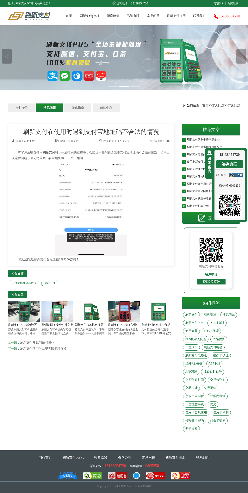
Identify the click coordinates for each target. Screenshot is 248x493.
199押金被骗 (193, 363)
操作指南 (78, 107)
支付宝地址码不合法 (24, 283)
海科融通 (210, 314)
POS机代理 (211, 331)
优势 (213, 404)
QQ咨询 (218, 3)
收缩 (208, 164)
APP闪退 (191, 371)
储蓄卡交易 (218, 420)
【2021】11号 (212, 371)
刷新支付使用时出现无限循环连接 (43, 348)
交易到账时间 (194, 379)
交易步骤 (191, 388)
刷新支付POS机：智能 (122, 324)
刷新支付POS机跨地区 (22, 324)
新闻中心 (106, 107)
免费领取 (232, 3)
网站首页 (45, 457)
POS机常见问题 (195, 339)
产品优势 (219, 339)
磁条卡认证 (221, 355)
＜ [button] (6, 56)
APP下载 (214, 363)
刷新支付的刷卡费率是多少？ (204, 139)
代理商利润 (218, 396)
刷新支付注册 (176, 15)
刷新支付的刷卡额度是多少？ (204, 147)
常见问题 (153, 15)
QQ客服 (221, 175)
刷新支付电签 (213, 347)
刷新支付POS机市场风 (89, 324)
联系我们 (199, 15)
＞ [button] (241, 56)
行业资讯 (21, 107)
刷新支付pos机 (89, 15)
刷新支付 (73, 141)
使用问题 (191, 331)
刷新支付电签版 (196, 355)
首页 (69, 15)
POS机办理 (216, 322)
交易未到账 (218, 379)
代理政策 (191, 347)
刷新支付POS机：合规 (155, 324)
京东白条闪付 (194, 396)
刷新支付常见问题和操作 (37, 342)
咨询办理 (133, 15)
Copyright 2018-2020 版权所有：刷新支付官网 (124, 486)
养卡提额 (191, 428)
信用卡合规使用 (196, 412)
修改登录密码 (194, 420)
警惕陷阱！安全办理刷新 (57, 324)
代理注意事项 (194, 404)
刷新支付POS (194, 322)
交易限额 (210, 388)
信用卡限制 (221, 412)
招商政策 (113, 15)
